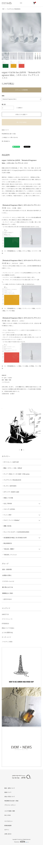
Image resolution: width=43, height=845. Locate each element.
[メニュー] (21, 3)
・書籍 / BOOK (6, 526)
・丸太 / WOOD (7, 503)
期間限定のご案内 (7, 593)
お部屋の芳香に (7, 575)
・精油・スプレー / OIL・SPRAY (12, 468)
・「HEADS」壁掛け (8, 549)
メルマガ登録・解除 (9, 811)
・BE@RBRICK (7, 543)
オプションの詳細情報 (21, 90)
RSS (5, 815)
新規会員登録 (7, 825)
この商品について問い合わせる (10, 137)
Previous (4, 32)
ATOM (9, 815)
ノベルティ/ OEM (7, 642)
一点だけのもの (7, 599)
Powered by (21, 841)
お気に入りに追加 (21, 114)
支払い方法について (9, 796)
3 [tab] (23, 449)
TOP (3, 9)
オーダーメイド (6, 637)
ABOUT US (5, 614)
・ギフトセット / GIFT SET (10, 462)
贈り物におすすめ (7, 587)
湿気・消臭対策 (7, 569)
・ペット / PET (6, 515)
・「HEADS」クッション (9, 555)
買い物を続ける (6, 141)
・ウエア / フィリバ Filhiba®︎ (10, 520)
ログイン (6, 829)
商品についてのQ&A (8, 628)
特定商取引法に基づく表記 (9, 134)
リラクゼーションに (8, 581)
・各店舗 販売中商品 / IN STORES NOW (14, 537)
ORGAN (4, 375)
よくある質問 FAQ (7, 632)
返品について (5, 130)
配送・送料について (9, 788)
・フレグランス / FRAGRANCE (13, 9)
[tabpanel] (21, 428)
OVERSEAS (5, 623)
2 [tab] (21, 449)
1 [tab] (19, 449)
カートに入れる (21, 122)
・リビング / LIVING (8, 509)
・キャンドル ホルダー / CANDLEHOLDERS (15, 532)
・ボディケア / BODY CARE (10, 492)
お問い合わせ (7, 834)
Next (39, 32)
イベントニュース (7, 619)
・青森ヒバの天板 (7, 498)
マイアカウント (8, 821)
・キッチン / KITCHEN (9, 486)
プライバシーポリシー (10, 805)
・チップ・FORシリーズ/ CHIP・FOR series (15, 474)
